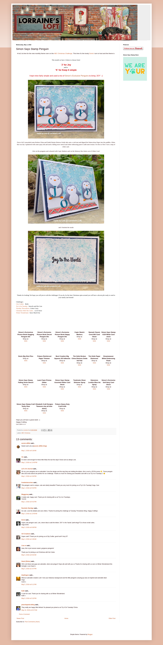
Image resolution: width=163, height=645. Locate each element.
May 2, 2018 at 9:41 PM (28, 502)
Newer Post (20, 618)
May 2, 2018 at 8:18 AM (28, 450)
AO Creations (26, 534)
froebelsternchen (27, 482)
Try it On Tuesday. (22, 306)
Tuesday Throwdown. (23, 308)
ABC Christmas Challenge (63, 53)
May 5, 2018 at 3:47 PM (28, 569)
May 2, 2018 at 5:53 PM (28, 488)
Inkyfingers (25, 575)
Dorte (23, 520)
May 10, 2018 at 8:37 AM (29, 610)
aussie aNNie (25, 443)
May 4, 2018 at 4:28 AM (28, 539)
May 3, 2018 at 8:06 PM (28, 527)
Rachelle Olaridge (27, 508)
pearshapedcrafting (28, 604)
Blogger (90, 634)
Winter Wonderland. (22, 313)
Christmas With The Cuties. (24, 311)
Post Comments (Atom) (32, 622)
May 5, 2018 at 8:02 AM (28, 555)
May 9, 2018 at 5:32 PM (28, 598)
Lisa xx (23, 545)
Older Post (112, 618)
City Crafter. (20, 304)
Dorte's (91, 53)
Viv (22, 457)
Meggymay (25, 494)
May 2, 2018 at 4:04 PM (28, 476)
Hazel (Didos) (25, 561)
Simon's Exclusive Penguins (77, 76)
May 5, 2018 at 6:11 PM (28, 584)
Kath (23, 591)
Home (66, 618)
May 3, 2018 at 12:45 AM (29, 513)
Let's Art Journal (27, 469)
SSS (25, 341)
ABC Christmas (25, 433)
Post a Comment (24, 614)
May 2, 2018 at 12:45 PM (29, 462)
